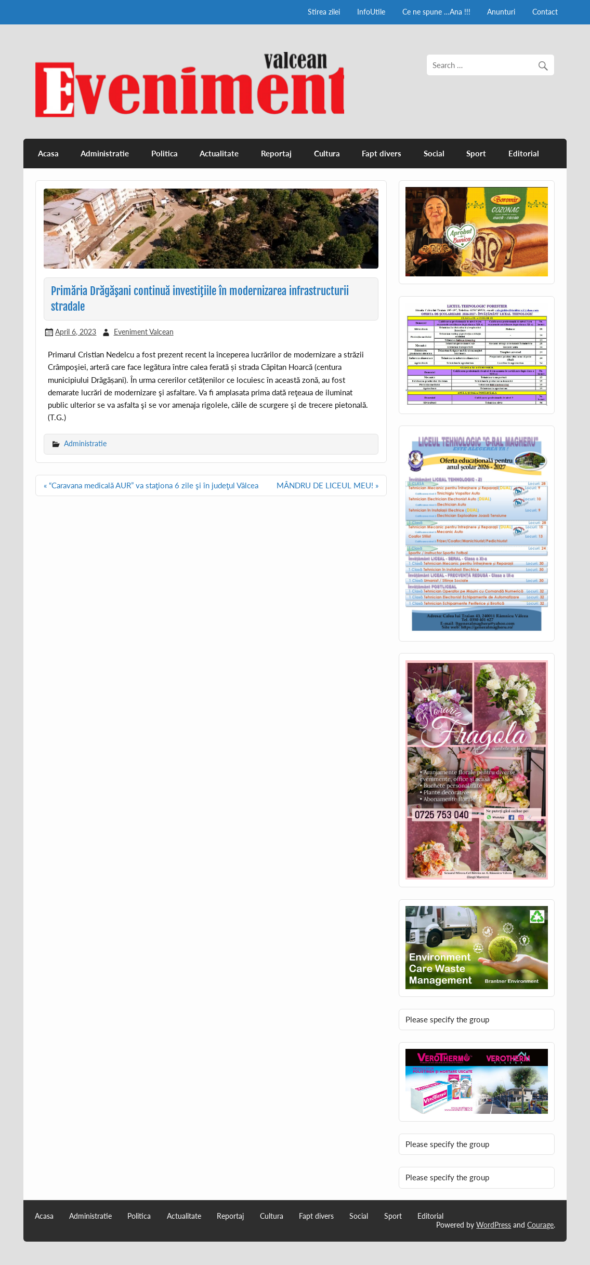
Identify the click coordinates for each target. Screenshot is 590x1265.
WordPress (493, 1224)
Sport (476, 153)
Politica (164, 153)
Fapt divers (381, 153)
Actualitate (219, 153)
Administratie (105, 153)
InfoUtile (371, 11)
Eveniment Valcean (144, 331)
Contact (545, 11)
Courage (540, 1224)
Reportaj (276, 153)
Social (434, 153)
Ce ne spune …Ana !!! (436, 11)
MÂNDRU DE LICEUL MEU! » (327, 485)
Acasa (48, 153)
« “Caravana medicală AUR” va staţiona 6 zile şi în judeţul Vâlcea (151, 485)
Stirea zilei (324, 11)
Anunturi (501, 11)
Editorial (523, 153)
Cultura (327, 153)
